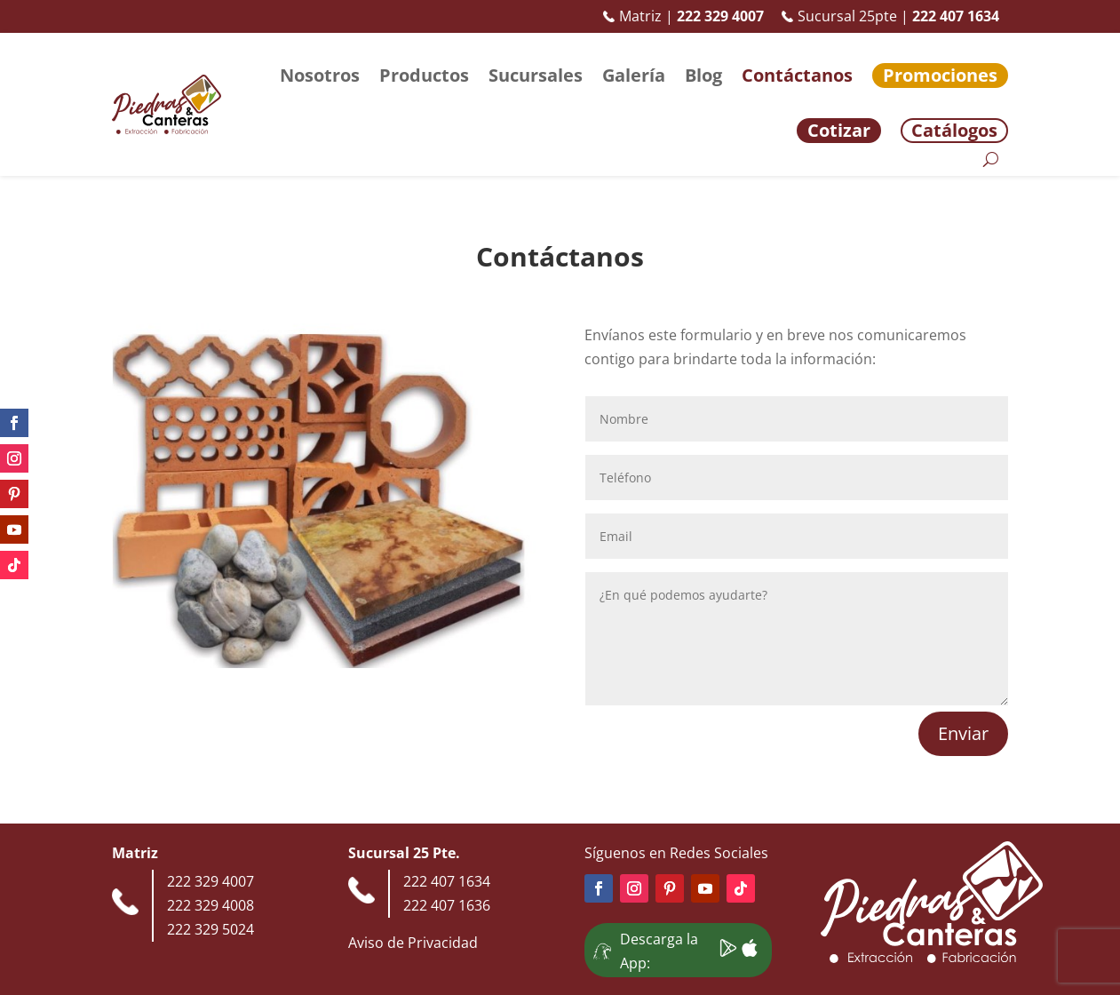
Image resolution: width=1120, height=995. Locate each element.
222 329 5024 (210, 929)
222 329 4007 (210, 881)
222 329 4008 (210, 905)
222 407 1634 (446, 881)
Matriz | (683, 16)
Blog (703, 75)
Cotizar (838, 130)
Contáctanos (797, 75)
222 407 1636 (446, 905)
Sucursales (536, 75)
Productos (424, 75)
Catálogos (954, 130)
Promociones (940, 75)
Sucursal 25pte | (890, 16)
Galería (633, 75)
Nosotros (320, 75)
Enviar (963, 733)
